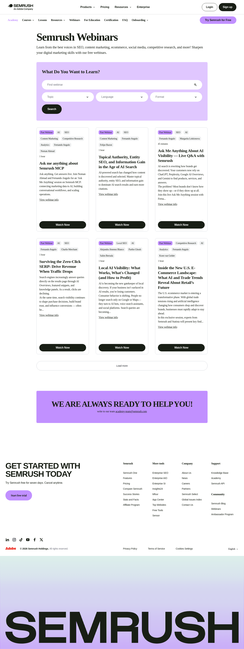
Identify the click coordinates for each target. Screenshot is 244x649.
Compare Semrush (132, 488)
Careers (186, 483)
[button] (68, 97)
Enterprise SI (159, 483)
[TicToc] (21, 540)
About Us (186, 473)
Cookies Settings (184, 548)
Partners (186, 488)
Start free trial (19, 495)
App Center (158, 499)
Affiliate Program (131, 504)
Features (127, 478)
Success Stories (131, 494)
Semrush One (130, 473)
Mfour (155, 494)
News (185, 478)
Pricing (104, 7)
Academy (216, 478)
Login (209, 7)
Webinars (216, 509)
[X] (41, 540)
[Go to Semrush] (20, 7)
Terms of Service (156, 548)
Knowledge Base (219, 473)
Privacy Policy (130, 548)
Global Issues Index (192, 499)
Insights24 (157, 488)
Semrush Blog (218, 503)
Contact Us (187, 504)
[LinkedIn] (7, 540)
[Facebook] (35, 540)
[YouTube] (28, 540)
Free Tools (157, 510)
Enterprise (146, 6)
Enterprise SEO (160, 473)
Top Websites (159, 504)
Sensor (156, 515)
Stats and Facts (131, 499)
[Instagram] (14, 540)
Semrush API (218, 483)
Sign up (227, 7)
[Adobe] (10, 549)
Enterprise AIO (159, 478)
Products (86, 7)
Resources (121, 7)
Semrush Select (190, 494)
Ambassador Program (222, 514)
